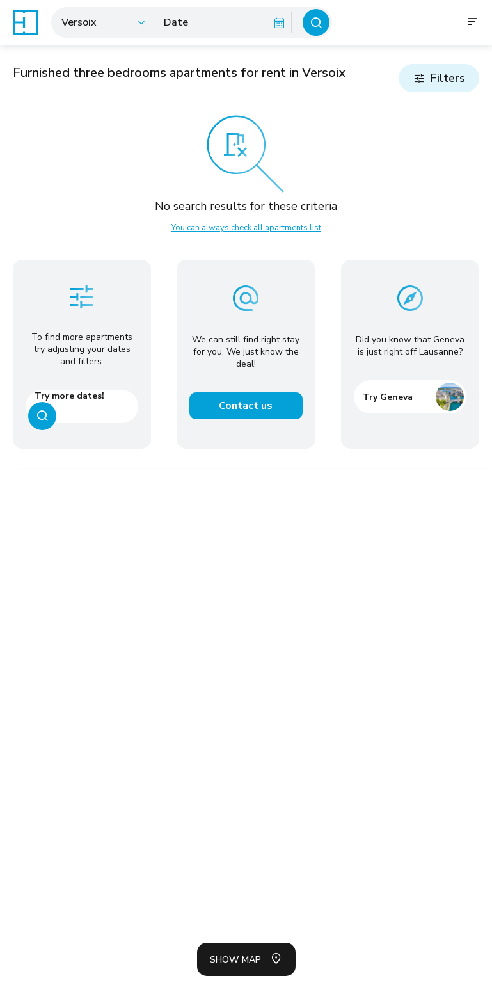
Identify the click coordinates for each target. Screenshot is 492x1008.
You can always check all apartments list (246, 228)
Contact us (246, 406)
